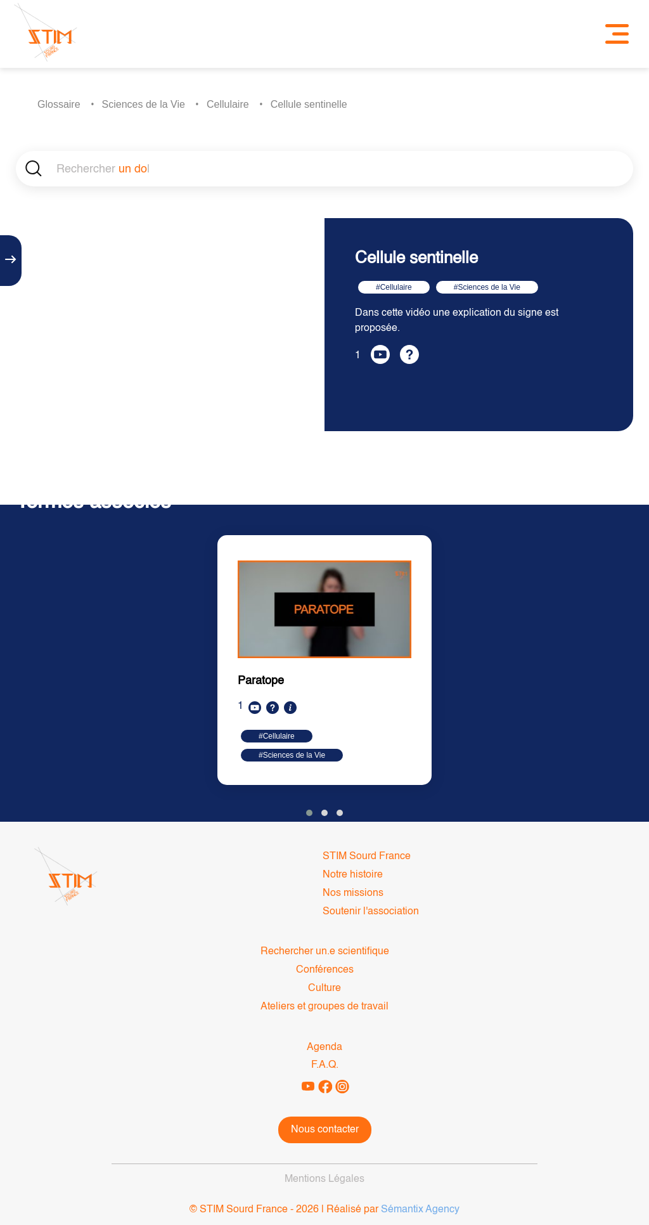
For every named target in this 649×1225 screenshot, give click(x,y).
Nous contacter (325, 1130)
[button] (309, 813)
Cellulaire (228, 104)
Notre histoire (353, 875)
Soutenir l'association (371, 912)
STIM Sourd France (367, 857)
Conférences (325, 970)
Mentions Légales (324, 1179)
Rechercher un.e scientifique (324, 952)
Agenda (324, 1047)
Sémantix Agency (420, 1210)
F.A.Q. (324, 1065)
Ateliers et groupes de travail (324, 1007)
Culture (324, 988)
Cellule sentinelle (309, 104)
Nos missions (353, 893)
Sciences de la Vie (143, 104)
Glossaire (58, 104)
